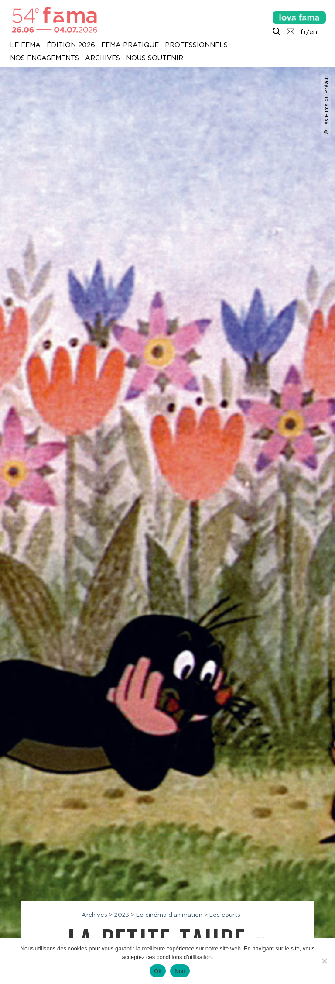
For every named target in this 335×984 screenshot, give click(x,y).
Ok (157, 971)
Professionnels (196, 45)
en (313, 32)
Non (179, 971)
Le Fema (25, 45)
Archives (102, 58)
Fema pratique (130, 45)
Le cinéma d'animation (169, 914)
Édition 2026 (71, 45)
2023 (121, 914)
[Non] (324, 960)
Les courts (224, 914)
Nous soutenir (154, 58)
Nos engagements (44, 58)
